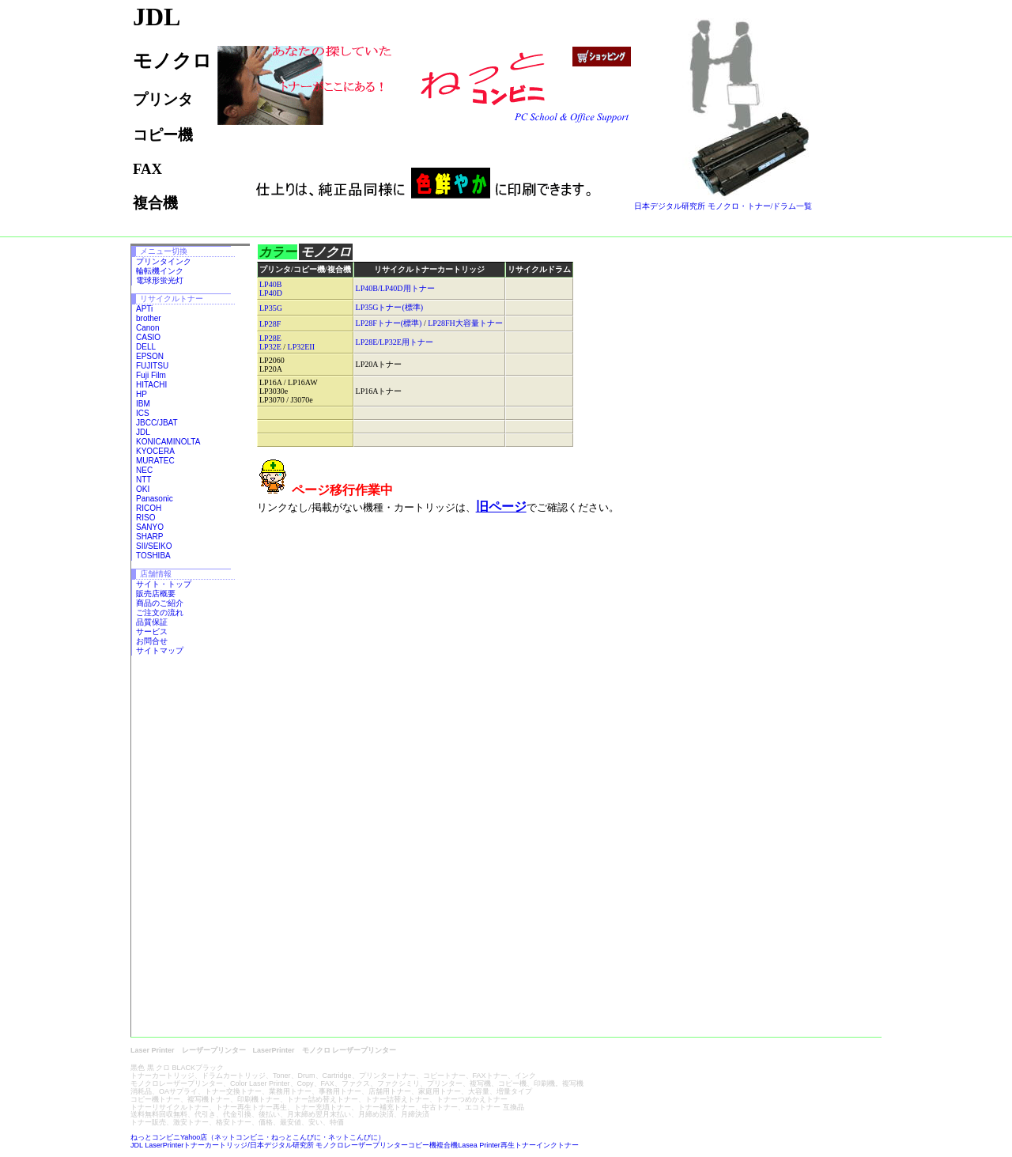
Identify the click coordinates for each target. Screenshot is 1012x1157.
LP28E (270, 338)
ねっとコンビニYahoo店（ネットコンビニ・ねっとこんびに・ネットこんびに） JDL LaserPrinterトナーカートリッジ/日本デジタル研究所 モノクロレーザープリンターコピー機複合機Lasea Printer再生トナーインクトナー (354, 1141)
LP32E (270, 346)
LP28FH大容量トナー (465, 323)
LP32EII (301, 346)
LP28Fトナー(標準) (389, 323)
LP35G (270, 308)
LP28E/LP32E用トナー (394, 342)
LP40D (270, 293)
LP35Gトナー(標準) (390, 307)
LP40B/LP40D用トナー (395, 288)
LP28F (270, 323)
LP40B (270, 284)
